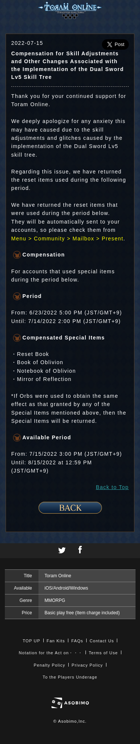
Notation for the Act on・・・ (50, 653)
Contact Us (102, 641)
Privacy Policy (87, 665)
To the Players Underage (70, 677)
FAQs (77, 641)
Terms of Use (103, 653)
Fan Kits (56, 641)
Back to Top (112, 487)
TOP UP (31, 641)
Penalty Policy (49, 665)
